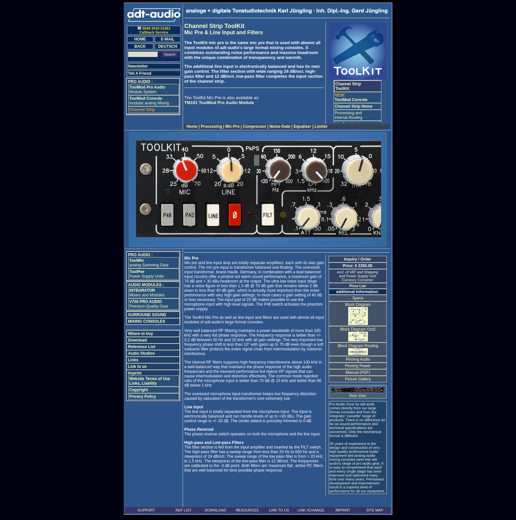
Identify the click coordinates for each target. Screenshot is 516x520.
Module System (147, 89)
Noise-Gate (280, 126)
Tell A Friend (139, 73)
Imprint (135, 373)
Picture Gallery (358, 379)
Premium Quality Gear (148, 304)
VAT (352, 272)
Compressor (254, 126)
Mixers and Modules (147, 292)
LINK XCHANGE (310, 510)
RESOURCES (247, 510)
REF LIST (183, 510)
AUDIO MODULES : (146, 285)
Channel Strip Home (354, 106)
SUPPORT (146, 510)
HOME (140, 39)
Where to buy (140, 333)
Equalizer (302, 126)
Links (133, 360)
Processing (211, 126)
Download (137, 340)
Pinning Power (358, 366)
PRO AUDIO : (140, 81)
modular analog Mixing (149, 100)
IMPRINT (342, 510)
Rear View (358, 393)
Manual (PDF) (358, 372)
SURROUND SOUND (147, 315)
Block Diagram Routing (358, 348)
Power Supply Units (146, 274)
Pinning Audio (358, 359)
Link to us (137, 366)
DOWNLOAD (215, 510)
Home (191, 126)
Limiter (321, 126)
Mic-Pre (232, 126)
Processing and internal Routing (348, 115)
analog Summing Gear (149, 262)
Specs (357, 298)
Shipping (371, 272)
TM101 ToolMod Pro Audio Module (219, 102)
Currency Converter (358, 280)
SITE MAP (374, 510)
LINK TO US (279, 510)
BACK (140, 46)
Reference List (141, 346)
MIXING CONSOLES (146, 321)
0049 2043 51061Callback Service (154, 30)
